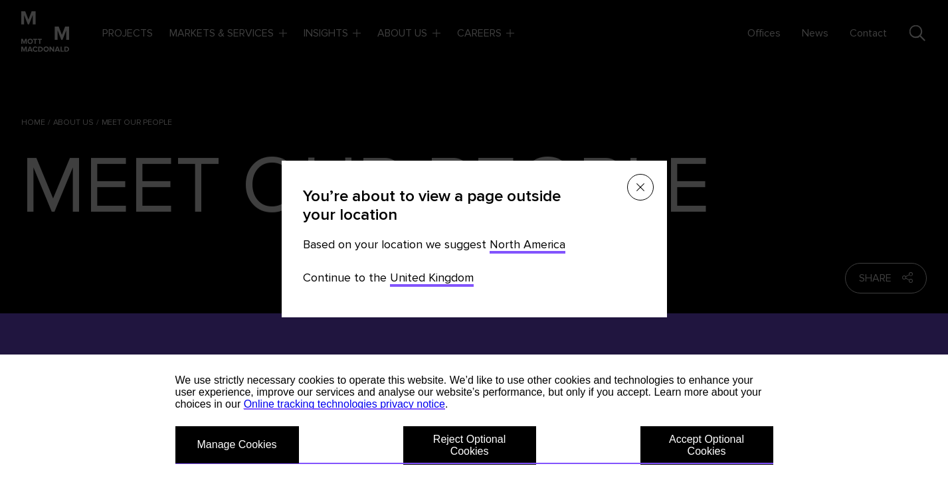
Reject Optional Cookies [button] (469, 445)
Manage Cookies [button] (237, 444)
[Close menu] (640, 187)
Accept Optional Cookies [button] (706, 445)
